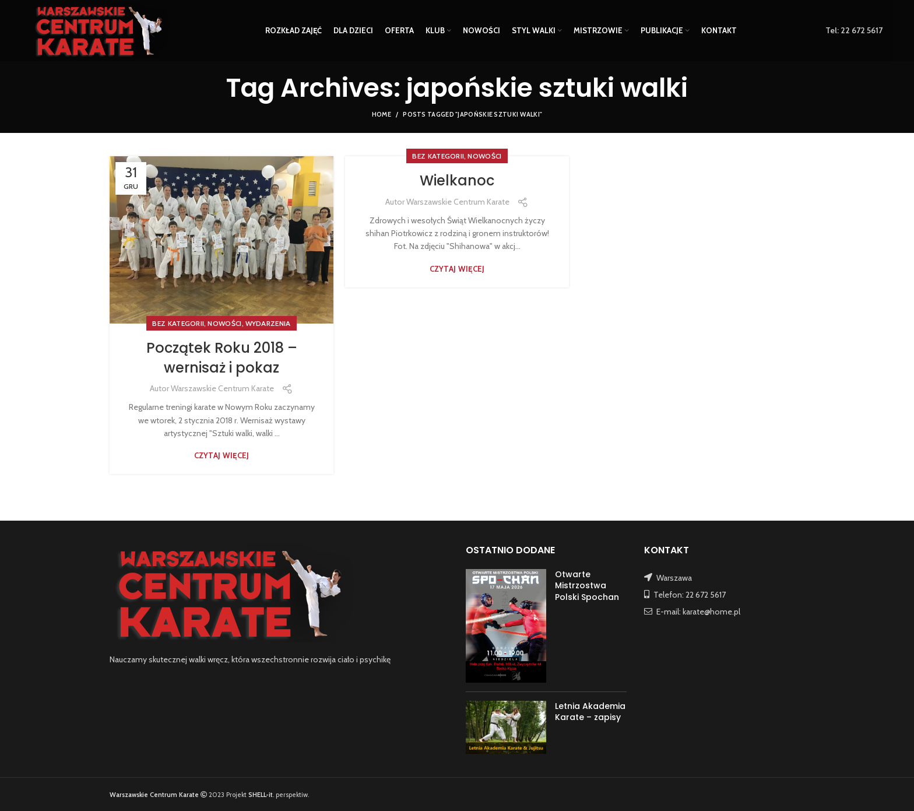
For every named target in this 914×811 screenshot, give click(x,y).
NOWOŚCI (224, 323)
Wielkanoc (457, 180)
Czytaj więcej (221, 455)
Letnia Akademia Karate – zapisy (590, 712)
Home (381, 114)
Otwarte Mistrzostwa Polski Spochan (587, 585)
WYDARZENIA (268, 323)
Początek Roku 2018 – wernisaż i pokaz (221, 357)
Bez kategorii (178, 323)
